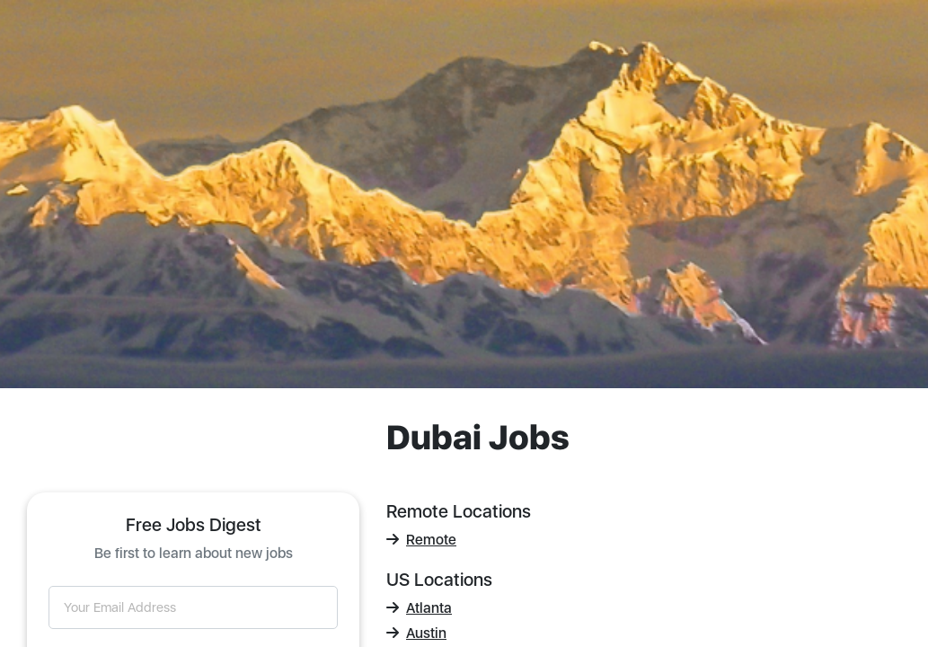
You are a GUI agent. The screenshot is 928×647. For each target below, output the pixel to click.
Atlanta (419, 607)
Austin (416, 633)
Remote (421, 539)
